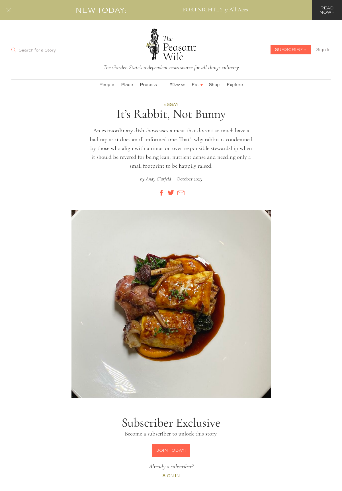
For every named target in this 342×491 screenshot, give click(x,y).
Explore (235, 84)
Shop (214, 84)
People (106, 84)
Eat (195, 84)
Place (127, 84)
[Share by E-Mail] (181, 192)
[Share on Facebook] (161, 192)
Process (148, 84)
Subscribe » (290, 49)
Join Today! (171, 450)
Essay (171, 104)
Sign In (323, 49)
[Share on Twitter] (171, 192)
